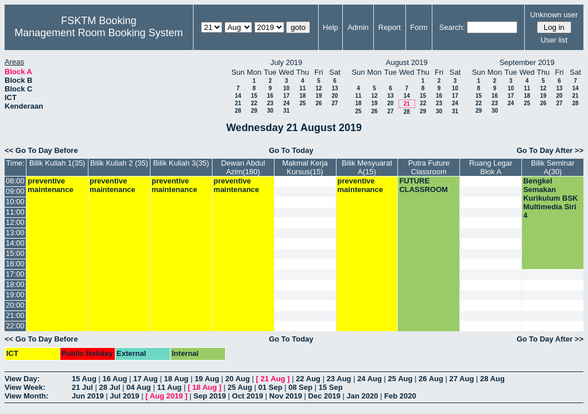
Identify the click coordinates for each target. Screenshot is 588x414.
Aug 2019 (166, 396)
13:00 (15, 232)
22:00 (15, 325)
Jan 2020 (362, 396)
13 (334, 88)
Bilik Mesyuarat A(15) (367, 167)
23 (270, 103)
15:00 (15, 253)
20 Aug (237, 378)
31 (286, 111)
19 (318, 96)
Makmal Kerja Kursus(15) (304, 167)
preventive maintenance (50, 185)
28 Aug (492, 378)
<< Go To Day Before (41, 150)
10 (286, 88)
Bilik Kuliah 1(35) (57, 163)
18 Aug (176, 378)
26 (318, 103)
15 (254, 96)
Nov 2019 (285, 396)
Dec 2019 (324, 396)
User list (553, 40)
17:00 (15, 274)
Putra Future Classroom (429, 167)
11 (302, 88)
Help (330, 27)
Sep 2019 (210, 396)
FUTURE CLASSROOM (423, 185)
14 (238, 96)
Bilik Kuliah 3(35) (181, 163)
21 (238, 103)
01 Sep (270, 387)
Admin (358, 27)
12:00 (15, 222)
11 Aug (169, 387)
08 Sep (300, 387)
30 (270, 111)
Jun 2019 (88, 396)
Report (389, 27)
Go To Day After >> (550, 150)
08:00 (15, 181)
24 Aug (369, 378)
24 (286, 103)
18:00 (15, 284)
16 (270, 96)
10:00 (15, 201)
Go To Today (291, 150)
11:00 (15, 212)
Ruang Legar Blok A (490, 167)
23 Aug (339, 378)
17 (286, 96)
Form (418, 27)
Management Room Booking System (98, 33)
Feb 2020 (400, 396)
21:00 (15, 315)
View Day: (22, 378)
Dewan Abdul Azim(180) (243, 167)
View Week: (25, 387)
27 (334, 103)
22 (254, 103)
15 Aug (84, 378)
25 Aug (400, 378)
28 (238, 111)
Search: (452, 27)
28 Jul (109, 387)
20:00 (15, 305)
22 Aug (308, 378)
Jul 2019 (124, 396)
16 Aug (114, 378)
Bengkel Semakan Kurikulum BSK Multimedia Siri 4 (550, 198)
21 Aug (273, 378)
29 (254, 111)
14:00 (15, 243)
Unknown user (554, 14)
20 (334, 96)
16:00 (15, 263)
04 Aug (138, 387)
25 (302, 103)
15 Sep (331, 387)
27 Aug (462, 378)
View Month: (26, 396)
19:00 (15, 294)
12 (318, 88)
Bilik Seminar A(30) (553, 167)
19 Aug (207, 378)
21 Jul (82, 387)
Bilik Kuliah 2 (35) (119, 163)
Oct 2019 (247, 396)
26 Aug (431, 378)
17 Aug (145, 378)
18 (302, 96)
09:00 (15, 191)
